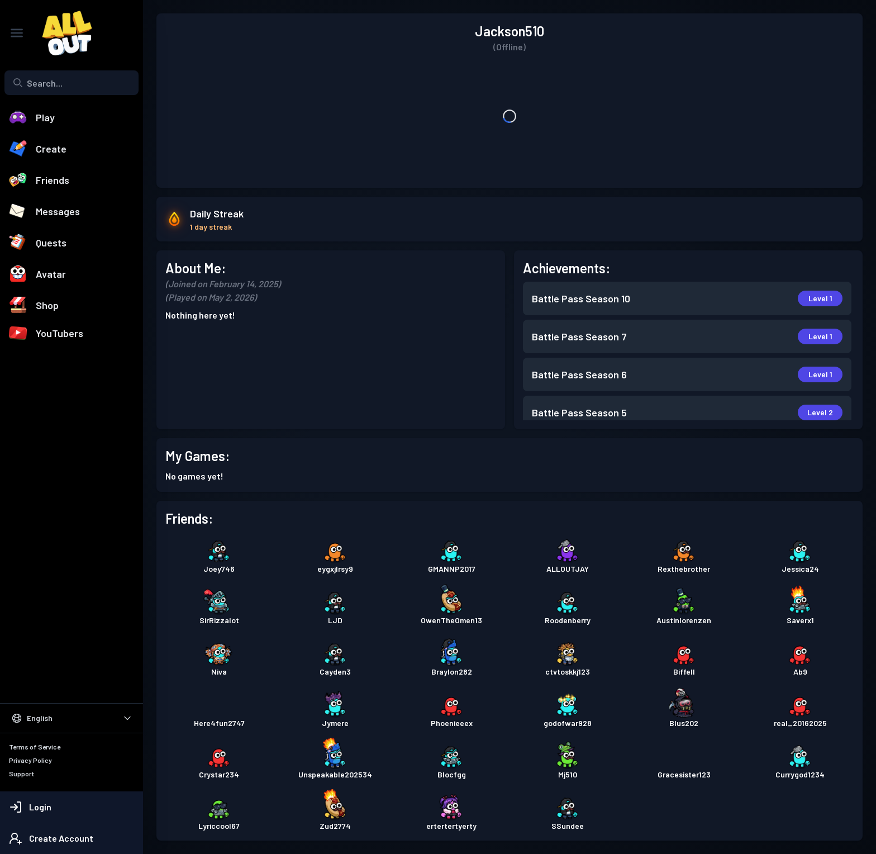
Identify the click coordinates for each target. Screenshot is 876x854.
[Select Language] (71, 718)
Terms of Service (34, 747)
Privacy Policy (30, 760)
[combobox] (71, 82)
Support (21, 773)
